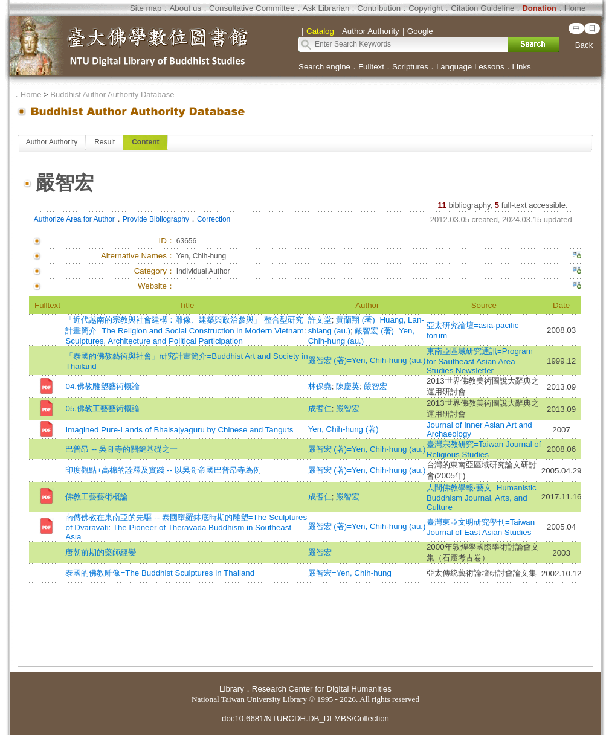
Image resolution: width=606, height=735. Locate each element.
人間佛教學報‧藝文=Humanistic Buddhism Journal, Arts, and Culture (482, 497)
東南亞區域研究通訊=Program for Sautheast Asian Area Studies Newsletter (480, 361)
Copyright (425, 8)
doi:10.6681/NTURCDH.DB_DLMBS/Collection (305, 718)
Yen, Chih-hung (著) (343, 429)
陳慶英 (347, 386)
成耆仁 (320, 408)
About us (185, 8)
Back (584, 45)
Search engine (324, 66)
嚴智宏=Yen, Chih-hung (350, 572)
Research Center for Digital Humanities (322, 688)
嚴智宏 (375, 386)
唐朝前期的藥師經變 (100, 552)
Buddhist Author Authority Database (112, 94)
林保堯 (320, 386)
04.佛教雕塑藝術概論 (102, 386)
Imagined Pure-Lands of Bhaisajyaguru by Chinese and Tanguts (179, 429)
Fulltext (371, 66)
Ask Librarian (326, 8)
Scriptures (410, 66)
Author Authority (51, 142)
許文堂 (320, 319)
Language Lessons (470, 66)
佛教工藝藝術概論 (96, 496)
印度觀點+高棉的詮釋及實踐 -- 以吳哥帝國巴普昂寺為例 (162, 470)
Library (231, 688)
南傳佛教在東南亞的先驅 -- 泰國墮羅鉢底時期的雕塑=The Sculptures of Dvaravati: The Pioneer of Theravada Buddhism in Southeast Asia (186, 527)
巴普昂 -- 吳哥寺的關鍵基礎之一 (121, 449)
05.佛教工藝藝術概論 (102, 408)
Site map (146, 8)
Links (521, 66)
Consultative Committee (251, 8)
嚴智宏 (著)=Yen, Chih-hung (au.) (367, 360)
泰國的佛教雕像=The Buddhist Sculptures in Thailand (159, 572)
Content (145, 142)
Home (575, 8)
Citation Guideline (482, 8)
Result (104, 142)
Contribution (379, 8)
